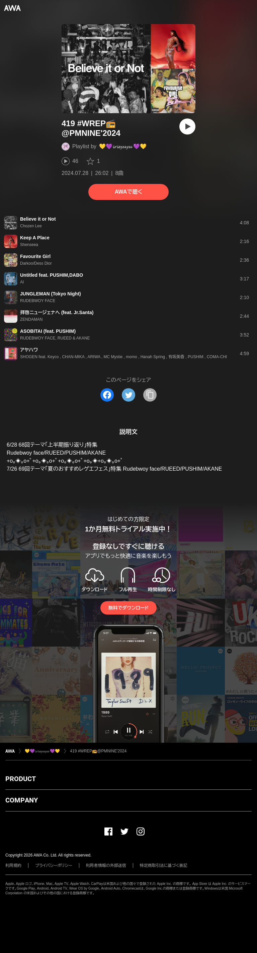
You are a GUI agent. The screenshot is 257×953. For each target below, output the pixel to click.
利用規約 (13, 865)
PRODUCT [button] (20, 779)
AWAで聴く (128, 192)
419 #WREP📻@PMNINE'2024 (98, 751)
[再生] (187, 126)
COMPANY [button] (21, 800)
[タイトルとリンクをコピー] (150, 395)
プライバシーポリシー (53, 865)
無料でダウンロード (128, 608)
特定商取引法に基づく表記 (163, 865)
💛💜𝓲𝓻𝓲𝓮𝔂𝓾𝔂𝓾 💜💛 (123, 146)
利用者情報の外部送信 (106, 865)
